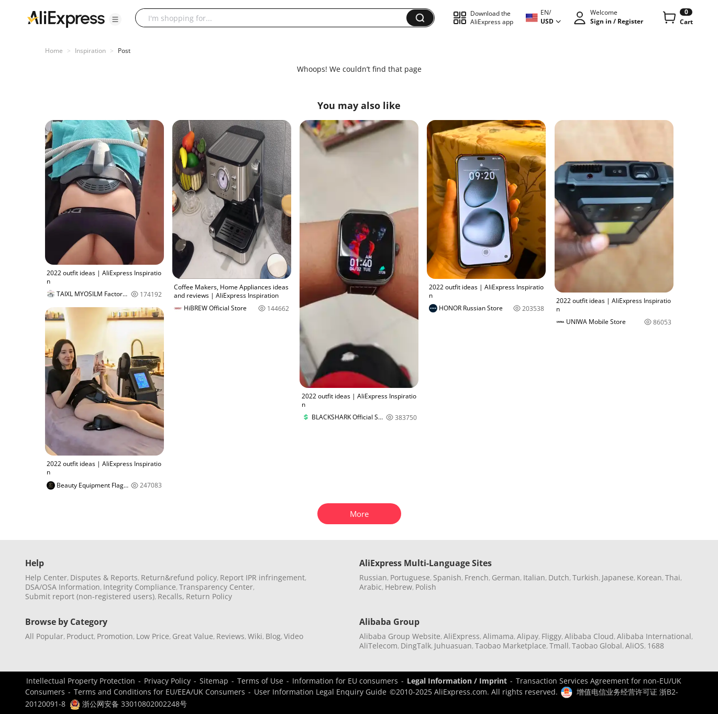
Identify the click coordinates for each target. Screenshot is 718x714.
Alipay (527, 636)
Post (124, 50)
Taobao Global (597, 646)
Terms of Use (260, 681)
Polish (425, 587)
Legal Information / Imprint (457, 681)
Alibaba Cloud (589, 636)
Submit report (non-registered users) (89, 596)
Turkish (585, 577)
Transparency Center (216, 587)
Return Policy (209, 596)
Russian (373, 577)
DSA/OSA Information (62, 587)
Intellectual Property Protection (80, 681)
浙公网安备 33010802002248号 (128, 704)
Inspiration (90, 50)
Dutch (558, 577)
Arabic (370, 587)
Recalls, (171, 596)
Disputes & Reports (104, 577)
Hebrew (398, 587)
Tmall (559, 646)
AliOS (634, 646)
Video (293, 636)
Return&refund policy (179, 577)
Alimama (498, 636)
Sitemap (214, 681)
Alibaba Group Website (399, 636)
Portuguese (410, 577)
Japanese (618, 577)
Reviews (230, 636)
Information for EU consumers (345, 681)
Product (80, 636)
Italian (534, 577)
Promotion (115, 636)
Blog (273, 636)
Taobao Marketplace (510, 646)
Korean (649, 577)
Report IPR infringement (262, 577)
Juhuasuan (453, 646)
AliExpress (462, 636)
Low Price (152, 636)
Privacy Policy (167, 681)
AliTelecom (378, 646)
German (506, 577)
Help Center (46, 577)
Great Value (192, 636)
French (477, 577)
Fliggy (551, 636)
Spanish (447, 577)
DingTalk (416, 646)
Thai (672, 577)
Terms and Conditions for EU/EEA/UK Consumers (159, 692)
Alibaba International (654, 636)
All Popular (44, 636)
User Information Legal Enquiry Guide (320, 692)
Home (54, 50)
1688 (655, 646)
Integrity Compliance (139, 587)
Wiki (255, 636)
